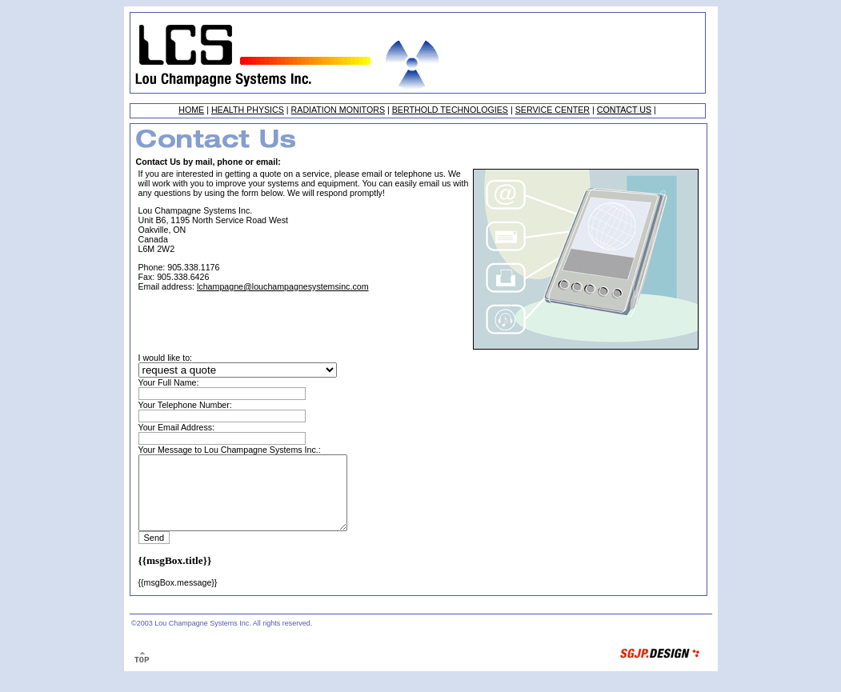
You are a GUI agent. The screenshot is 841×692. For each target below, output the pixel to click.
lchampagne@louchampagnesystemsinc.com (283, 286)
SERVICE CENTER (552, 109)
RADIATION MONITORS (338, 109)
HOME (191, 109)
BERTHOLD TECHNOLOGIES (450, 109)
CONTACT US (624, 109)
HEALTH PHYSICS (247, 109)
